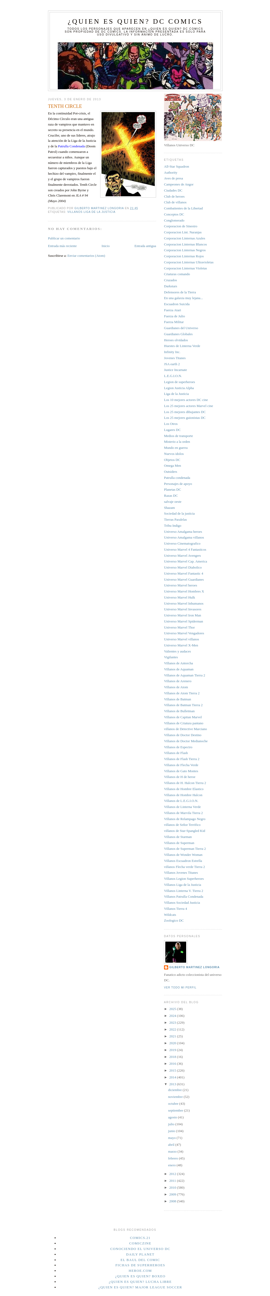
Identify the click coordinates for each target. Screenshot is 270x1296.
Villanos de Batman (177, 699)
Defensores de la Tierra (180, 292)
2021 (173, 1036)
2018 (173, 1057)
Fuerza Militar (174, 322)
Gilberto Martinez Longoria (194, 967)
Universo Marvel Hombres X (184, 591)
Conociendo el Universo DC (140, 1249)
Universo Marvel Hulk (179, 597)
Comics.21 (140, 1238)
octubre (173, 1104)
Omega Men (172, 466)
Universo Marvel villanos (181, 639)
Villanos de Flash (176, 753)
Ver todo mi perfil (180, 987)
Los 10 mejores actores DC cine (186, 400)
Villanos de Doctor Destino (182, 735)
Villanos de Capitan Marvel (183, 717)
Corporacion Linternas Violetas (185, 268)
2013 (173, 1084)
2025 (173, 1009)
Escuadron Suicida (177, 304)
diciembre (175, 1090)
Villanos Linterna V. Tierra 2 (183, 891)
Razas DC (171, 496)
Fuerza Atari (172, 310)
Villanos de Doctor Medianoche (186, 741)
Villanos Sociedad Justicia (182, 903)
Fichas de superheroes (140, 1265)
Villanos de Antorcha (178, 663)
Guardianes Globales (178, 334)
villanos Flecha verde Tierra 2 (184, 867)
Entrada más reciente (62, 246)
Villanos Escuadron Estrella (183, 861)
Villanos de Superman (179, 843)
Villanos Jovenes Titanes (181, 873)
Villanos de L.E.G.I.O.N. (181, 801)
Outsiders (170, 472)
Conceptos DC (174, 214)
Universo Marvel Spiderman (183, 621)
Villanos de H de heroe (179, 777)
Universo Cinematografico (182, 543)
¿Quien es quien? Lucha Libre (140, 1282)
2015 (173, 1070)
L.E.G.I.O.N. (173, 376)
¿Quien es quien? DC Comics (135, 21)
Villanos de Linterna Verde (182, 807)
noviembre (176, 1097)
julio (171, 1124)
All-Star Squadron (176, 166)
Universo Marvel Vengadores (184, 633)
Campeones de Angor (179, 184)
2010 (173, 1187)
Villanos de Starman (178, 837)
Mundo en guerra (176, 448)
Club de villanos (175, 202)
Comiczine (140, 1243)
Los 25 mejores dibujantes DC (185, 412)
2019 (173, 1050)
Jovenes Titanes (175, 358)
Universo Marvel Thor (179, 627)
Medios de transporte (178, 436)
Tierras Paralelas (175, 519)
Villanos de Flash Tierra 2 (181, 759)
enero (172, 1165)
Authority (170, 172)
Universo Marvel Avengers (182, 555)
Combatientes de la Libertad (183, 208)
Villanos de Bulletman (179, 711)
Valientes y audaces (177, 651)
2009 (173, 1194)
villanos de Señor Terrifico (182, 825)
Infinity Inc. (172, 352)
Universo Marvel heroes (180, 585)
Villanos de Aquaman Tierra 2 (184, 675)
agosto (173, 1117)
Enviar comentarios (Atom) (86, 256)
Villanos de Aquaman (179, 669)
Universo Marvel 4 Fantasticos (185, 549)
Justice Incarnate (175, 370)
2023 (173, 1022)
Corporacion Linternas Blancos (185, 244)
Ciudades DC (173, 190)
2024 (173, 1016)
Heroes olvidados (176, 340)
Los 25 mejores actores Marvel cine (188, 406)
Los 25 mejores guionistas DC (184, 418)
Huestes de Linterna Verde (182, 346)
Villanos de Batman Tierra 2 (183, 705)
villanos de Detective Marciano (185, 729)
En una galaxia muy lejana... (183, 298)
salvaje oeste (172, 502)
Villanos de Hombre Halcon (183, 795)
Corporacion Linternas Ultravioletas (189, 262)
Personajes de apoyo (178, 484)
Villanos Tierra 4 (175, 909)
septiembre (176, 1110)
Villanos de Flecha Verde (181, 765)
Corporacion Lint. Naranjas (183, 232)
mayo (172, 1138)
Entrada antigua (145, 246)
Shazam (169, 508)
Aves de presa (173, 178)
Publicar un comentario (64, 238)
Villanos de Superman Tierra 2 (185, 849)
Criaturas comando (177, 274)
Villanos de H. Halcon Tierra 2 (185, 783)
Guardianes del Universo (181, 328)
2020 (173, 1043)
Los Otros (171, 424)
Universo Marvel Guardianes (184, 579)
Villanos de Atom (176, 687)
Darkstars (170, 286)
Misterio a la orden (177, 442)
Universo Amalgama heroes (183, 532)
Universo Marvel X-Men (181, 645)
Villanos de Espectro (178, 747)
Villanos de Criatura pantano (183, 723)
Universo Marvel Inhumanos (183, 603)
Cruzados (170, 280)
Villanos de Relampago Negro (184, 819)
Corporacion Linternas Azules (184, 238)
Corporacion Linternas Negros (185, 250)
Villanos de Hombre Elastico (184, 789)
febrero (173, 1158)
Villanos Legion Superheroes (184, 879)
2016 (173, 1064)
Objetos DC (172, 460)
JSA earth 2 (172, 364)
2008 (173, 1201)
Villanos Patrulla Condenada (183, 896)
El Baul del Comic (140, 1260)
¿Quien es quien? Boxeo (140, 1276)
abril (171, 1145)
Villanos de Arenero (177, 681)
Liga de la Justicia (176, 394)
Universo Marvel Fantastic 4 (183, 573)
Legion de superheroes (179, 382)
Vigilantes (171, 657)
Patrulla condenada (177, 478)
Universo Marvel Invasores (182, 609)
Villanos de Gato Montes (181, 771)
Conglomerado (174, 220)
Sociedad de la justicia (179, 513)
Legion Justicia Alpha (179, 388)
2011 (173, 1181)
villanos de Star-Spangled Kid (184, 831)
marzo (173, 1151)
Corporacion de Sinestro (180, 226)
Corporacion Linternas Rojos (184, 256)
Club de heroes (174, 196)
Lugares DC (172, 430)
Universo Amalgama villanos (184, 537)
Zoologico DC (174, 920)
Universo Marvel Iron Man (182, 615)
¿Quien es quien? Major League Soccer (140, 1287)
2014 (173, 1077)
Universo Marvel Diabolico (183, 567)
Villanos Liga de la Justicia (91, 211)
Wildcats (170, 915)
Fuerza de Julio (174, 316)
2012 (173, 1174)
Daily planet (140, 1254)
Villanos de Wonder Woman (183, 855)
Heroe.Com (140, 1271)
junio (172, 1131)
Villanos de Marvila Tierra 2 (183, 813)
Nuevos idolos (174, 454)
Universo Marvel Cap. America (185, 561)
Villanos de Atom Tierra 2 (182, 693)
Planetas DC (172, 489)
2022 (173, 1029)
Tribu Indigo (172, 526)
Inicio (105, 246)
